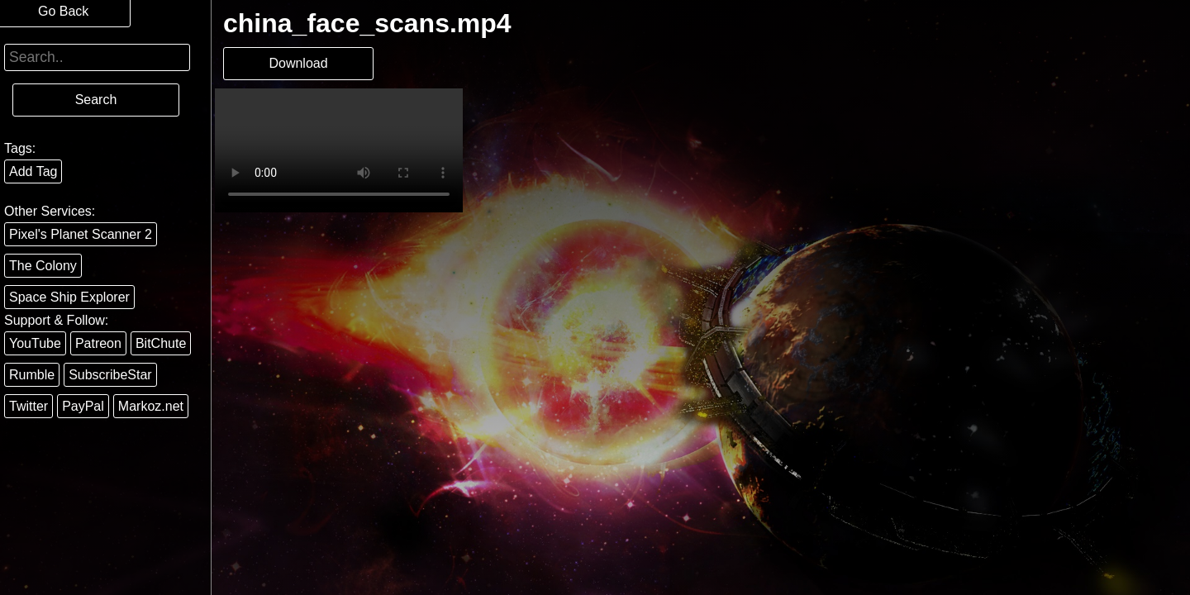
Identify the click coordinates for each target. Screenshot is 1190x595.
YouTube (35, 343)
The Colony (43, 266)
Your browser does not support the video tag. (339, 150)
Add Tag (33, 171)
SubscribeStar (110, 375)
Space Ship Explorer (69, 297)
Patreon (98, 343)
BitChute (161, 343)
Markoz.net (150, 406)
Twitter (28, 406)
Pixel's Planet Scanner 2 (80, 234)
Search (96, 100)
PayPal (83, 406)
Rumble (32, 375)
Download (298, 63)
